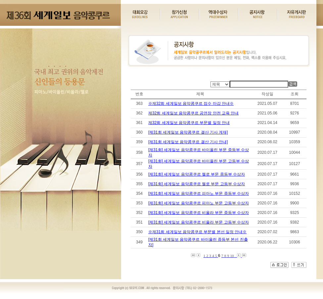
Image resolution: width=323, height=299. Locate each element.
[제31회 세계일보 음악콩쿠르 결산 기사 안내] (188, 142)
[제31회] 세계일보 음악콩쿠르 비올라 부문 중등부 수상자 (198, 212)
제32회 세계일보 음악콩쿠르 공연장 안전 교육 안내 (193, 113)
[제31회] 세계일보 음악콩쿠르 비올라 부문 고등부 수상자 (198, 222)
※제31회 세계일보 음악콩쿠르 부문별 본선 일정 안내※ (197, 232)
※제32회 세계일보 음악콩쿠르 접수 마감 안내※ (191, 103)
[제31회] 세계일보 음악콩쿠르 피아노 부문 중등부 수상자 (198, 193)
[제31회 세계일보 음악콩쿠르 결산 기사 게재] (188, 132)
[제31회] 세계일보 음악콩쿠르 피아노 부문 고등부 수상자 (198, 203)
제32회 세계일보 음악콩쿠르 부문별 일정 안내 (189, 122)
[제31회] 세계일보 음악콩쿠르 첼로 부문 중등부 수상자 (196, 174)
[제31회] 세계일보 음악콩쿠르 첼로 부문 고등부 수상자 (196, 184)
